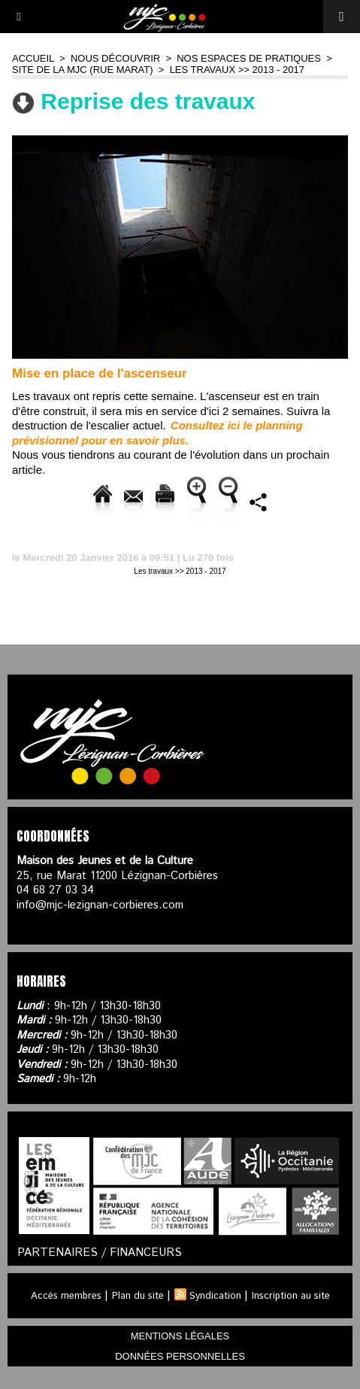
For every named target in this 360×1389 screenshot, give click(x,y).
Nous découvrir (115, 58)
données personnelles (180, 1356)
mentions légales (180, 1336)
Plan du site (138, 1296)
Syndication (215, 1296)
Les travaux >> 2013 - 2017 (237, 69)
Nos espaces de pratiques (249, 58)
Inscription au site (291, 1296)
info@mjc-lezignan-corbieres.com (100, 905)
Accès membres (66, 1296)
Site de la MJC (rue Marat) (82, 69)
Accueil (33, 58)
